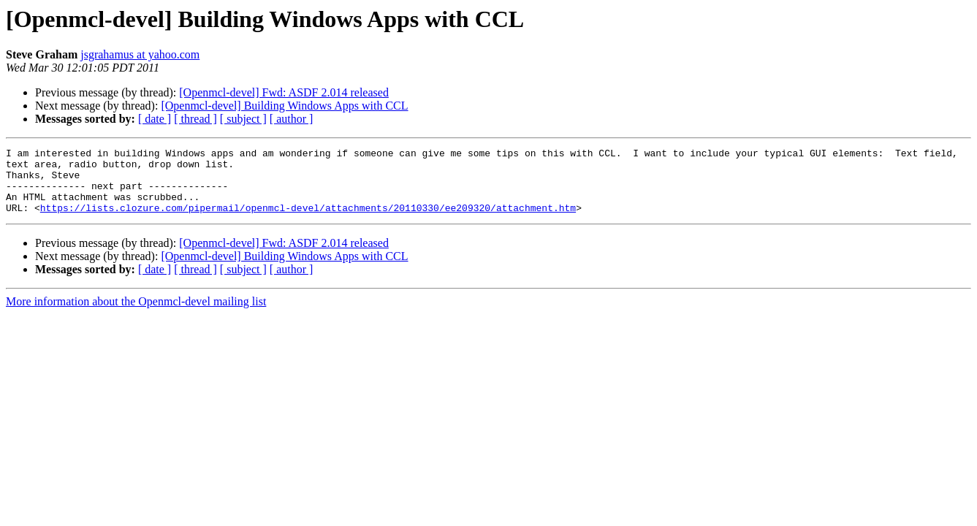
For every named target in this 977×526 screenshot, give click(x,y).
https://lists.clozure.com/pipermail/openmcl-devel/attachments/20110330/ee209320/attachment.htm (308, 220)
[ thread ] (195, 119)
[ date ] (154, 119)
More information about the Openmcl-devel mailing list (136, 314)
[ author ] (291, 119)
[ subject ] (243, 119)
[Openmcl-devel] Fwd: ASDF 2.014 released (284, 92)
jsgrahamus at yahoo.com (139, 54)
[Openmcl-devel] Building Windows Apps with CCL (284, 105)
